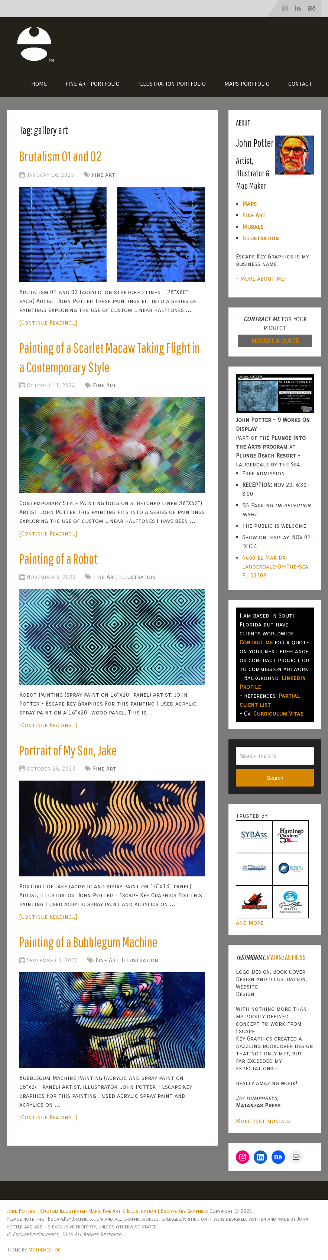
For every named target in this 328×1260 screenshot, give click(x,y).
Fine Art (103, 175)
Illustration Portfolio (172, 83)
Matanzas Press (286, 957)
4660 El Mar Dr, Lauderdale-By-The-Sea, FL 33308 (275, 566)
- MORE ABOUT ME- (261, 278)
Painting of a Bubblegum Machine (90, 945)
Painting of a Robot (59, 561)
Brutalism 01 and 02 (61, 156)
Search (275, 778)
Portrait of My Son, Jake (69, 753)
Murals (252, 226)
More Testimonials (263, 1120)
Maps (249, 203)
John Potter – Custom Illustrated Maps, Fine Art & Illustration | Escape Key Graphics (107, 1211)
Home (39, 83)
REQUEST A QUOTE (275, 340)
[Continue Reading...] (48, 323)
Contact (300, 83)
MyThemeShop (44, 1250)
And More (249, 922)
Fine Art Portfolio (92, 83)
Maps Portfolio (247, 83)
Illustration (137, 579)
